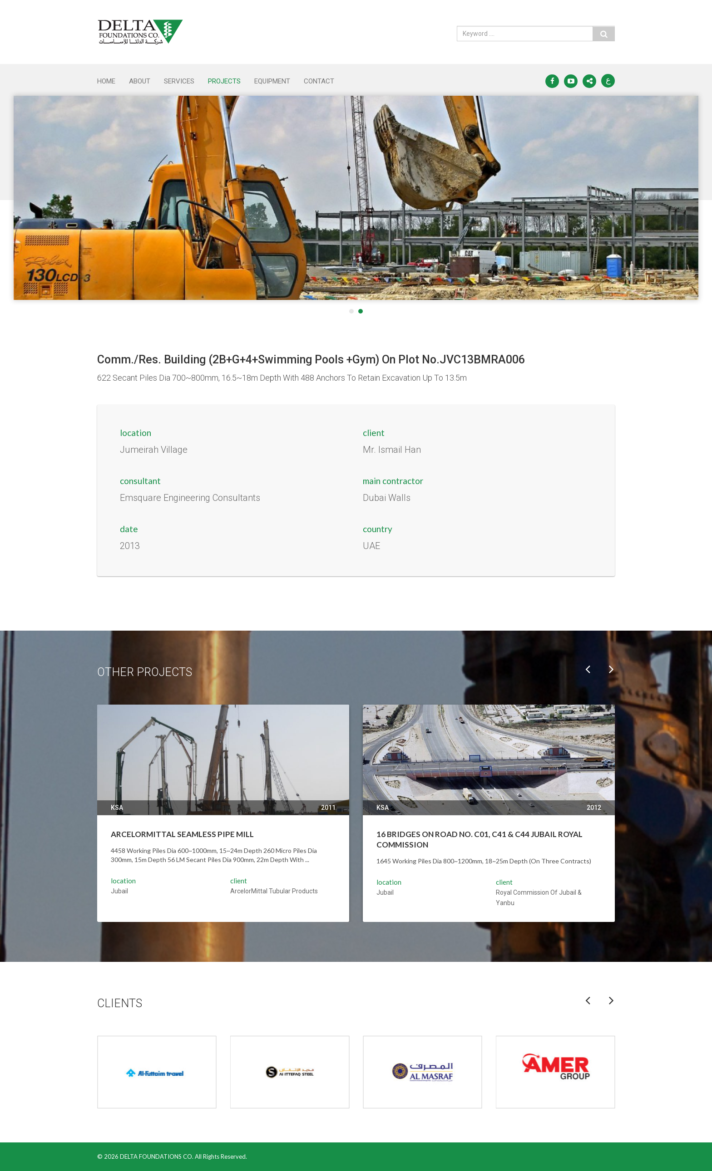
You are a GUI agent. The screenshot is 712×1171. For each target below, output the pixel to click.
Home (106, 81)
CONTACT (319, 81)
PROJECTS (224, 81)
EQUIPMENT (272, 81)
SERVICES (179, 81)
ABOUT (139, 81)
